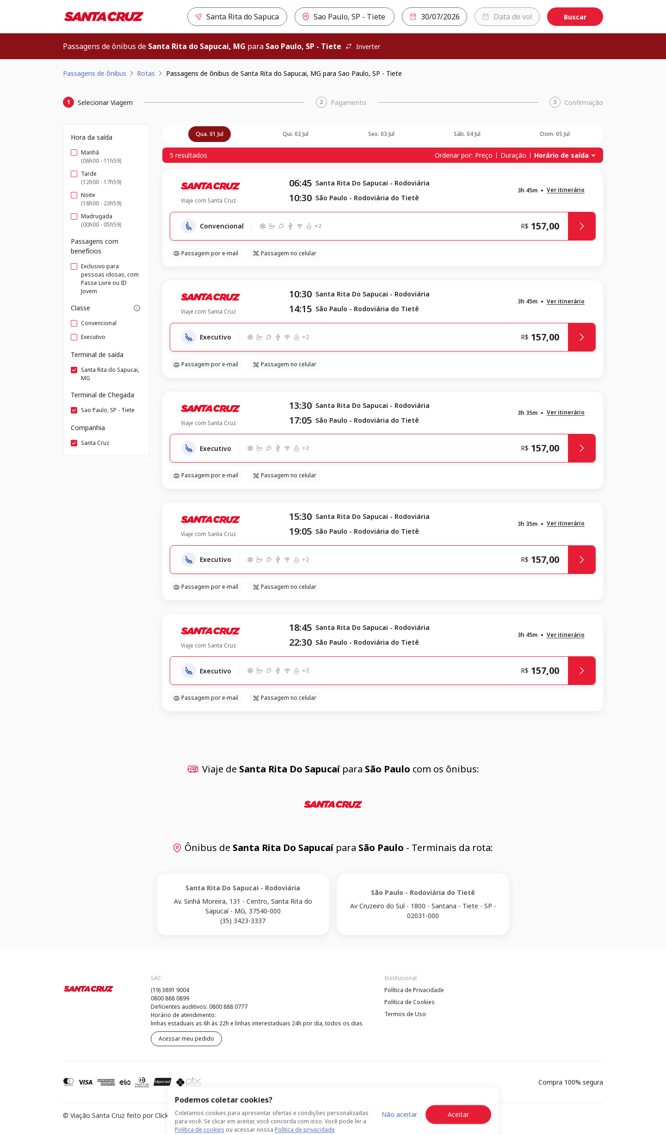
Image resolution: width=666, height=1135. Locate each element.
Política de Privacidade (414, 990)
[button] (566, 190)
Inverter (362, 46)
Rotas (146, 73)
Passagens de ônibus (94, 73)
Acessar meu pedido (186, 1038)
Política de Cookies (409, 1002)
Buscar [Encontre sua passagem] (575, 16)
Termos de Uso (405, 1014)
